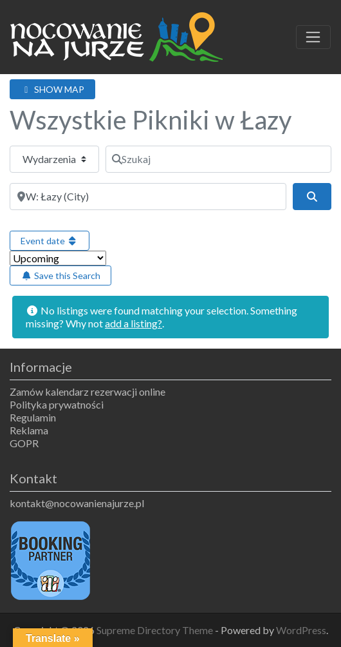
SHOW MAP (52, 89)
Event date (49, 240)
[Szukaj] (218, 159)
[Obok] (148, 196)
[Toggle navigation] (313, 37)
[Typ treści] (54, 159)
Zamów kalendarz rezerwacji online (87, 391)
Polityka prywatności (57, 404)
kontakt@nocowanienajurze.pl (77, 503)
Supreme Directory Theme (156, 630)
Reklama (29, 430)
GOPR (24, 443)
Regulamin (33, 417)
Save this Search (60, 275)
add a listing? (133, 323)
